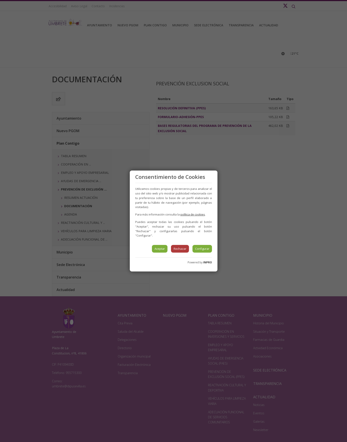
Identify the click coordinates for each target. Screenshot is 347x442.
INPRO (207, 262)
